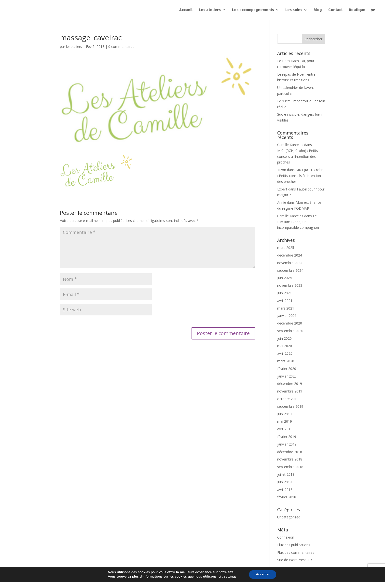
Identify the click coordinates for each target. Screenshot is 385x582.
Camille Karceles (290, 144)
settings (229, 576)
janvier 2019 (287, 444)
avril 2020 (284, 353)
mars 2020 (285, 361)
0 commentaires (121, 46)
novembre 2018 (289, 459)
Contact (335, 10)
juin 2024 (284, 277)
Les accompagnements (253, 10)
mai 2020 (284, 345)
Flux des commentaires (295, 552)
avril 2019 (284, 429)
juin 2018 (284, 482)
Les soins (293, 10)
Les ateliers (210, 10)
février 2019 (286, 436)
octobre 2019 (288, 398)
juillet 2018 (285, 474)
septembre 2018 (290, 466)
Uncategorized (288, 517)
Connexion (285, 537)
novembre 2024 (289, 262)
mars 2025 (285, 247)
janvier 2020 (287, 376)
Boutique (357, 10)
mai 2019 (284, 421)
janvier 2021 (287, 315)
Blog (318, 10)
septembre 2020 (290, 330)
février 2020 (286, 368)
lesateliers (74, 46)
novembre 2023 (289, 285)
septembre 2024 (290, 270)
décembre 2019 (289, 383)
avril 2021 (284, 300)
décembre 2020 (289, 323)
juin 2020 (284, 338)
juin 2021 (284, 293)
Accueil (185, 10)
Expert (282, 189)
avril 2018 (284, 489)
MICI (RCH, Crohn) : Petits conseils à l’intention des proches (297, 156)
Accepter (263, 574)
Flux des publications (293, 544)
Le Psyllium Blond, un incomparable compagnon (298, 222)
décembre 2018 (289, 451)
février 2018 (286, 497)
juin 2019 (284, 414)
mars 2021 (285, 308)
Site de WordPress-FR (294, 559)
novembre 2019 (289, 391)
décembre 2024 (289, 255)
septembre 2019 (290, 406)
